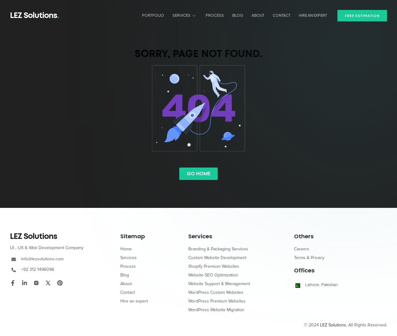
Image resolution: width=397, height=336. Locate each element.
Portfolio (157, 15)
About (259, 15)
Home (126, 249)
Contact (283, 15)
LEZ (33, 236)
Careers (301, 249)
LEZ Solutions (34, 16)
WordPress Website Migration (216, 309)
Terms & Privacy (309, 257)
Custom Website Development (217, 257)
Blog (240, 15)
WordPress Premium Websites (217, 301)
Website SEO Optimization (213, 275)
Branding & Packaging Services (218, 249)
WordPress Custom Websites (215, 292)
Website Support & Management (219, 283)
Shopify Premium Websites (213, 266)
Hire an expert (313, 15)
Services (188, 15)
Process (218, 15)
